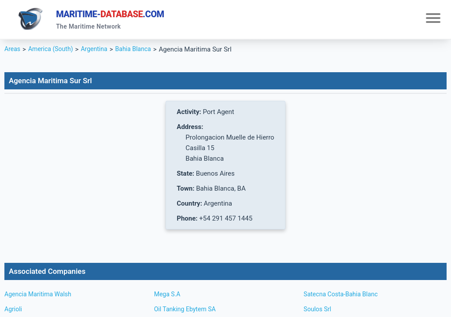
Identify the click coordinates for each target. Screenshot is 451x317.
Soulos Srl (318, 311)
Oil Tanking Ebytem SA (187, 311)
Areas (13, 51)
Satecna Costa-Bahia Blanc (343, 296)
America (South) (53, 51)
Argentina (99, 51)
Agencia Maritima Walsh (40, 296)
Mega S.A (168, 296)
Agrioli (13, 311)
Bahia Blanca (140, 51)
